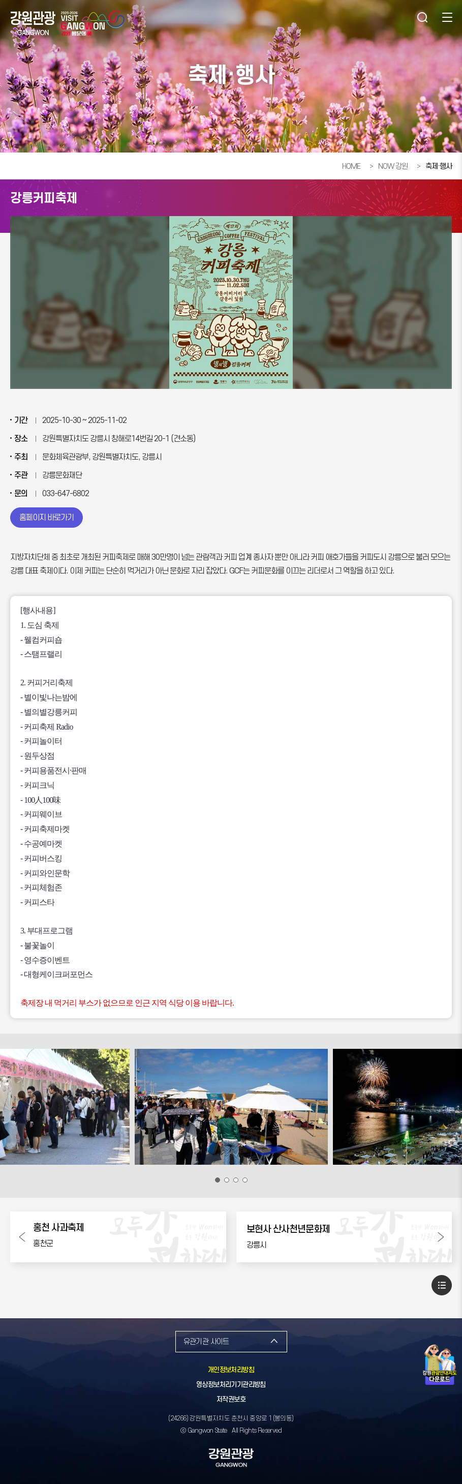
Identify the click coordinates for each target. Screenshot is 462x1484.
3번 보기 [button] (235, 1180)
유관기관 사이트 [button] (206, 1342)
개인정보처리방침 (231, 1370)
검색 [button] (421, 18)
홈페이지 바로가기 (46, 517)
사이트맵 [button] (446, 18)
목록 (442, 1285)
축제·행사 (438, 166)
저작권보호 (231, 1399)
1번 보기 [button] (217, 1180)
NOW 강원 (393, 166)
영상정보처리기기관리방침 (231, 1384)
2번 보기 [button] (226, 1180)
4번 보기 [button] (245, 1180)
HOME (351, 166)
